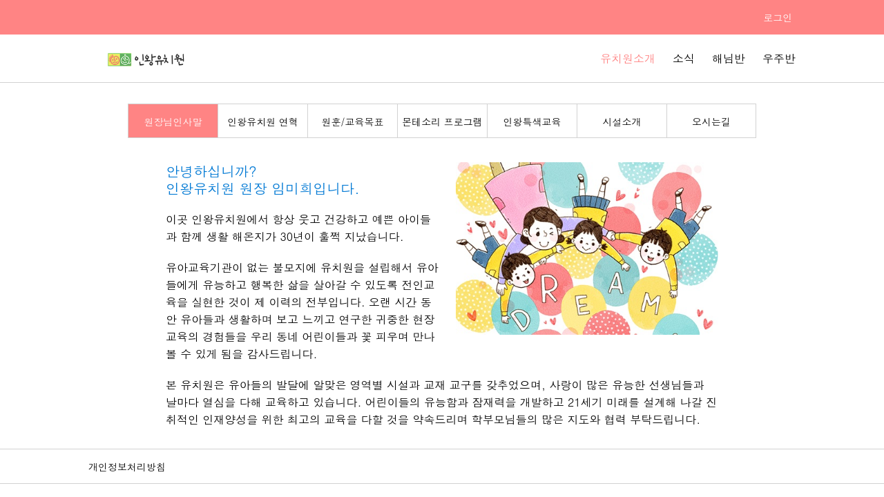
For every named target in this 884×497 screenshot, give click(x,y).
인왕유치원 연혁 (262, 121)
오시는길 (711, 121)
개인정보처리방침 (127, 467)
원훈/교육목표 (353, 121)
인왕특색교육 (532, 121)
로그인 (777, 17)
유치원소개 (627, 58)
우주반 (779, 58)
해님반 (728, 58)
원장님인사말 (173, 121)
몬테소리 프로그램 (442, 121)
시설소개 (622, 121)
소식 (684, 58)
